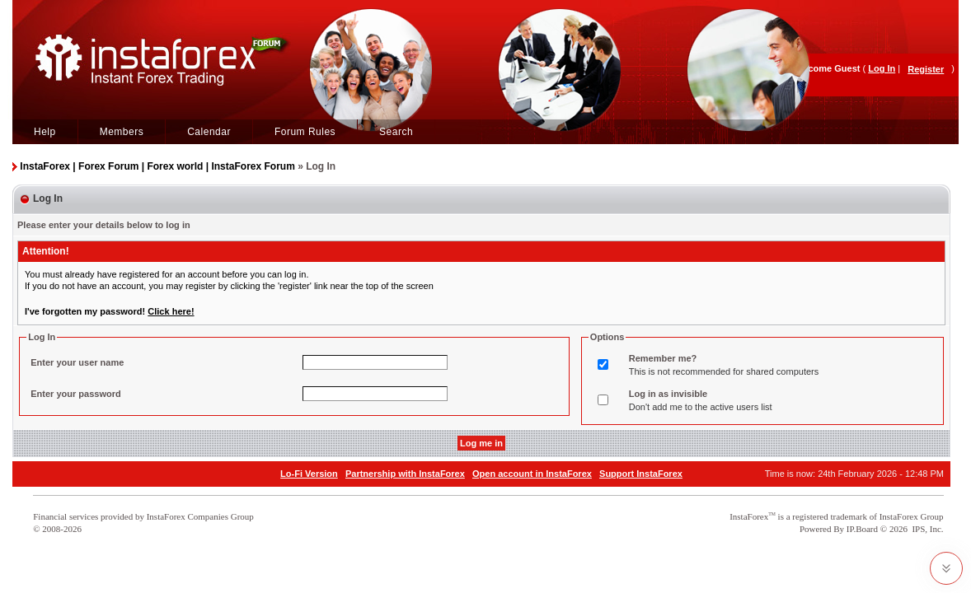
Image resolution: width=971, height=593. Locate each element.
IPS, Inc (926, 529)
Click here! (171, 311)
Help (45, 132)
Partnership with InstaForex (405, 474)
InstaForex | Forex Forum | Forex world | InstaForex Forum (157, 166)
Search (396, 132)
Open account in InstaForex (532, 474)
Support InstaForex (641, 474)
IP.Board (862, 529)
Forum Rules (304, 132)
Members (122, 132)
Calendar (209, 132)
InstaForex (748, 516)
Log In (881, 68)
